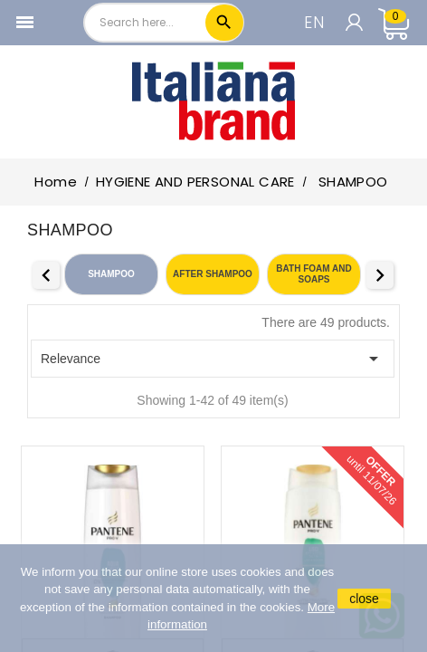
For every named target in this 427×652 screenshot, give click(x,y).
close (364, 598)
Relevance (212, 358)
